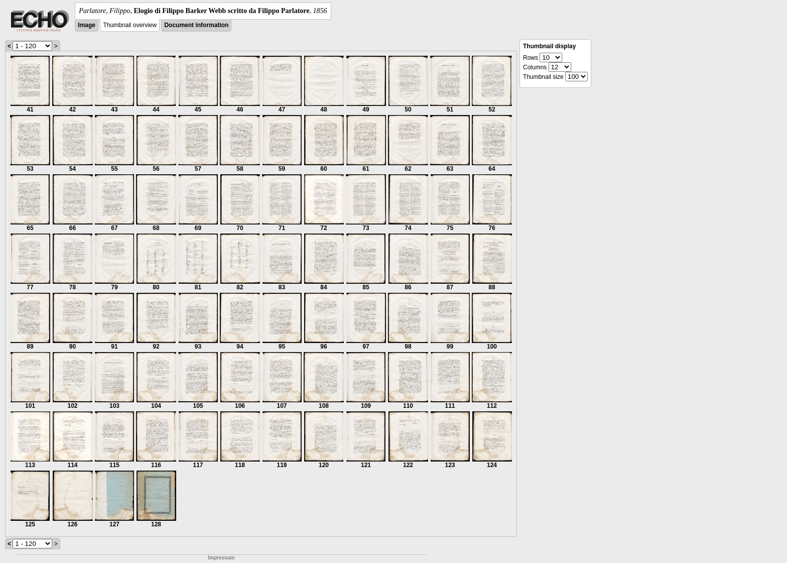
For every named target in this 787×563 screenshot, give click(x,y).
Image (86, 25)
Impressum (221, 557)
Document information (196, 25)
